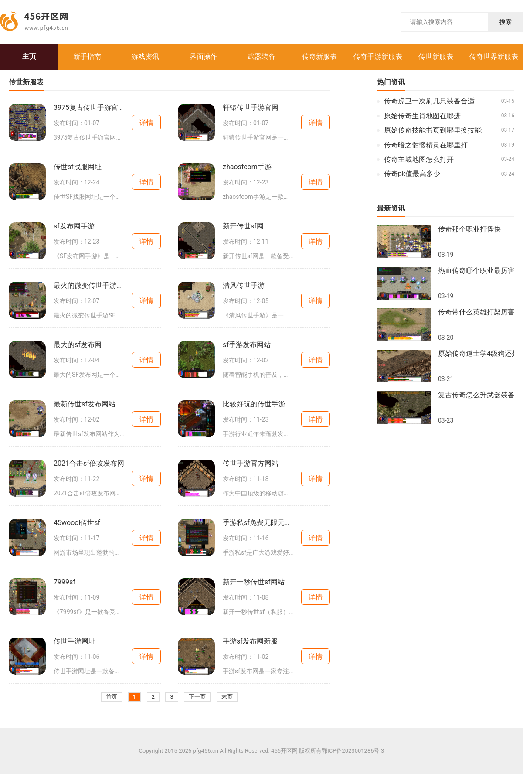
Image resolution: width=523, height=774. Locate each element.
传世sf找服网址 (78, 167)
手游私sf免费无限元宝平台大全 (258, 523)
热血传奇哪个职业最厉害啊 (476, 271)
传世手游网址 (74, 641)
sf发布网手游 (74, 226)
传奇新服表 (319, 56)
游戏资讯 (145, 56)
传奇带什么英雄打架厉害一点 (476, 312)
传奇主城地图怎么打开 (419, 160)
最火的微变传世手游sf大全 (89, 286)
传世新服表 (435, 56)
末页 (227, 697)
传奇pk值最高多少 (412, 174)
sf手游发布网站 (247, 345)
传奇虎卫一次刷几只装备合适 (429, 101)
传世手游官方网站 (250, 463)
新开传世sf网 (243, 226)
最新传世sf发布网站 (84, 404)
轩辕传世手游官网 (250, 108)
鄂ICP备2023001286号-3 (353, 751)
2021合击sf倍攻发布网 (89, 463)
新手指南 (87, 56)
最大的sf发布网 (78, 345)
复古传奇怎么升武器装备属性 (476, 395)
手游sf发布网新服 (250, 641)
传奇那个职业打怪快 (469, 229)
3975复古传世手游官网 (89, 108)
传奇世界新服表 (493, 56)
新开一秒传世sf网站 (254, 582)
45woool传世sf (77, 523)
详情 (146, 123)
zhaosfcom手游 (247, 167)
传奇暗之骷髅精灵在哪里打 (426, 145)
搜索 (505, 21)
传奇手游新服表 (377, 56)
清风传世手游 (244, 286)
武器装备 (261, 56)
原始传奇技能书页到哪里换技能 (433, 130)
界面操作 (203, 56)
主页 (29, 56)
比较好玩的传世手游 (254, 404)
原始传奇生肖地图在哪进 (422, 116)
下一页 (197, 697)
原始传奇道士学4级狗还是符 (476, 354)
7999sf (64, 582)
